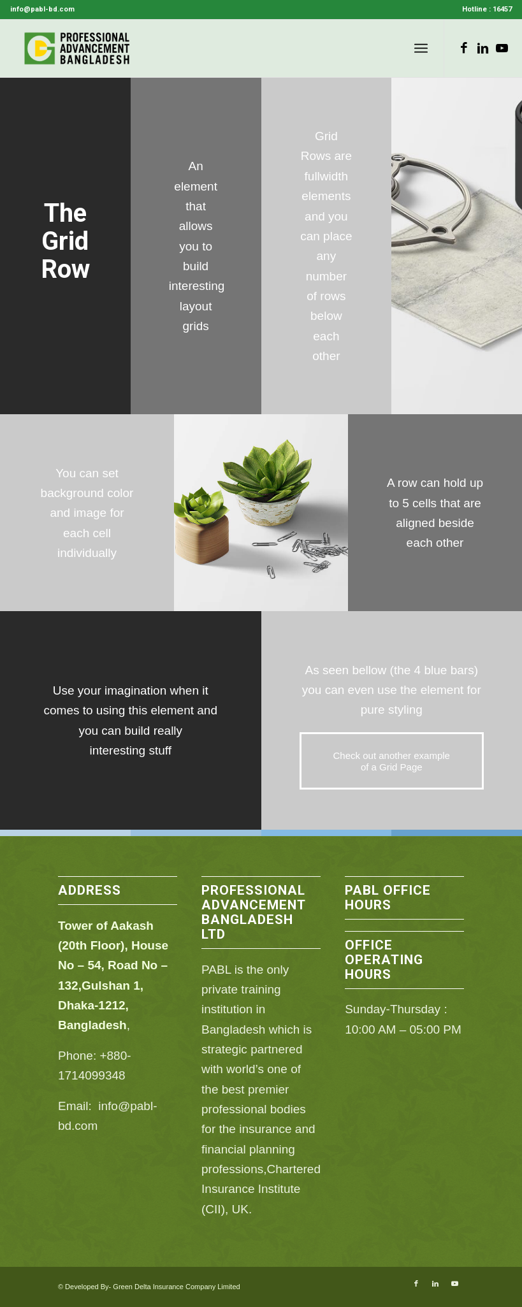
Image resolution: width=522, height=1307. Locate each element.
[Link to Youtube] (502, 48)
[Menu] (421, 48)
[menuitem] (484, 9)
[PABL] (77, 48)
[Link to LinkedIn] (483, 48)
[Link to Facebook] (464, 48)
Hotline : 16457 (487, 9)
